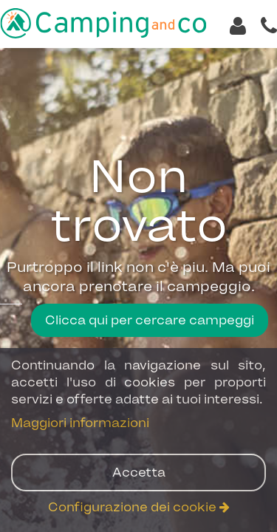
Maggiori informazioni (80, 422)
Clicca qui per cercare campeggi (149, 320)
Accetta (138, 472)
